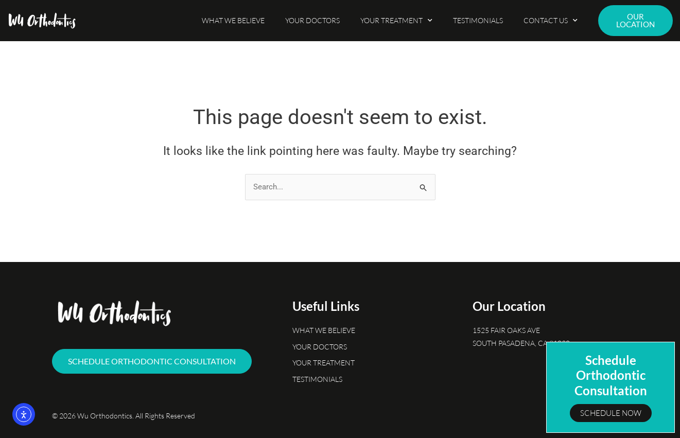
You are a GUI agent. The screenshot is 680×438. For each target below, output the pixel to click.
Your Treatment (396, 20)
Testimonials (478, 20)
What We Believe (233, 20)
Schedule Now (610, 413)
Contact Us (551, 20)
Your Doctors (312, 20)
